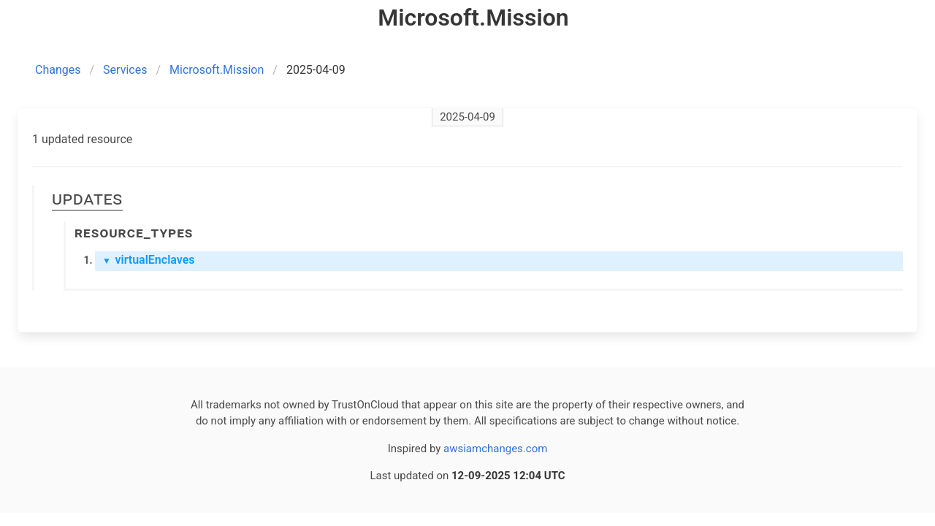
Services (125, 70)
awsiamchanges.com (495, 448)
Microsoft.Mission (216, 70)
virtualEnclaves (148, 260)
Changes (58, 70)
